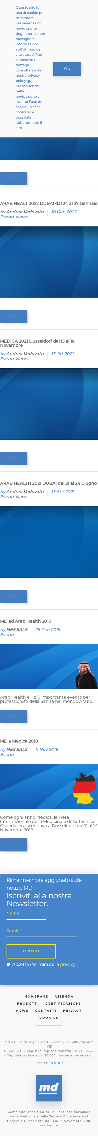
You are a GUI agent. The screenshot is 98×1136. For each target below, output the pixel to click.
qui (29, 81)
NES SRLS (16, 630)
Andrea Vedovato (24, 212)
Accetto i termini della (44, 964)
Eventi (7, 217)
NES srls (56, 1063)
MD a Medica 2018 (19, 741)
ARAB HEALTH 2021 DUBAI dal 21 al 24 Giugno (48, 483)
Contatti (46, 1010)
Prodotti (28, 1003)
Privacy (72, 1010)
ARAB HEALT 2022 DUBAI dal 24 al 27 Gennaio (48, 204)
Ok (67, 69)
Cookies (49, 1017)
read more (49, 1125)
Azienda (64, 996)
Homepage (36, 996)
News (21, 217)
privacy (68, 964)
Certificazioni (63, 1003)
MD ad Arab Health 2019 (25, 621)
